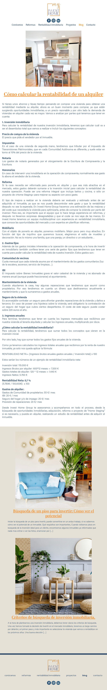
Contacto (90, 25)
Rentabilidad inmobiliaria (50, 25)
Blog (81, 25)
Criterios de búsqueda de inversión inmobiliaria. (53, 617)
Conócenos (17, 25)
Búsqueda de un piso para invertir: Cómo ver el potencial (53, 513)
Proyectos (71, 25)
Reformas (30, 25)
